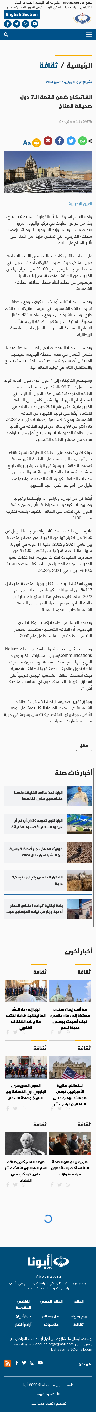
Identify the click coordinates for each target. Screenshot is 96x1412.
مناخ (84, 745)
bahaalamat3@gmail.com (71, 1348)
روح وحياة (79, 1316)
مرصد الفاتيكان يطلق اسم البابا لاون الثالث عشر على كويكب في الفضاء (26, 1171)
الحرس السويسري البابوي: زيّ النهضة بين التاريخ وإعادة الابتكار (26, 1091)
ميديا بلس (37, 1402)
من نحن (85, 1364)
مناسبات (51, 1324)
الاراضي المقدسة (23, 1304)
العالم (79, 1301)
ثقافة (78, 1324)
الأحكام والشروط (48, 1393)
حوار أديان (23, 1316)
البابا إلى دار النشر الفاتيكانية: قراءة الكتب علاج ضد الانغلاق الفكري (26, 1018)
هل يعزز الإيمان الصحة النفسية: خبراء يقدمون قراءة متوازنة (70, 1168)
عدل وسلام (51, 1316)
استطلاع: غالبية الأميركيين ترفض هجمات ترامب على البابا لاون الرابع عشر (70, 1094)
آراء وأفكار (23, 1324)
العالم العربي (51, 1301)
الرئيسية (79, 65)
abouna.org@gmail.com (54, 1343)
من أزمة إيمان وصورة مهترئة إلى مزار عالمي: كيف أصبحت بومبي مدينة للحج (70, 1018)
